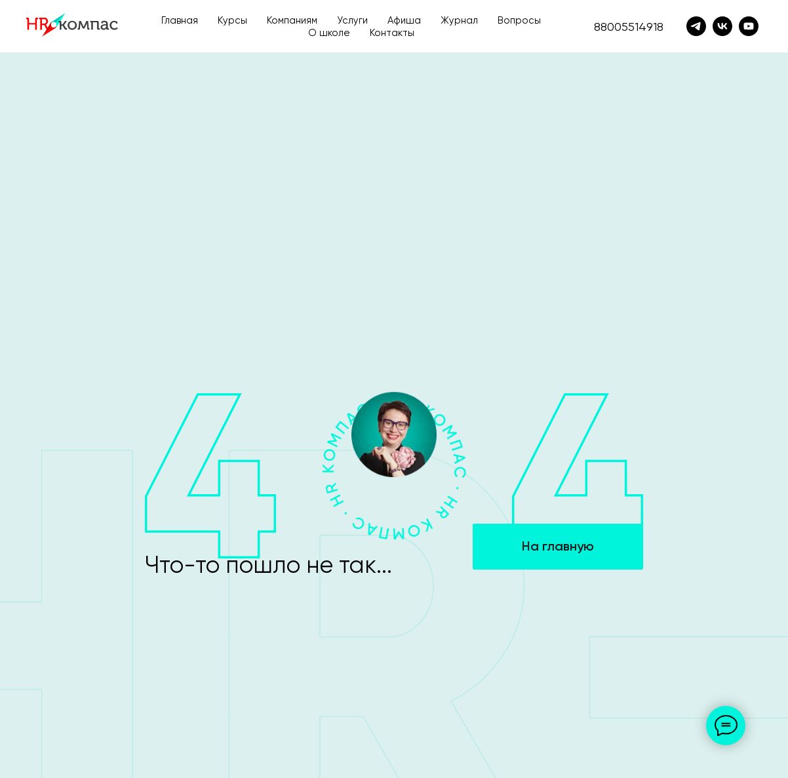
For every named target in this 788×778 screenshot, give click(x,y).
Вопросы (519, 20)
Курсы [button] (232, 20)
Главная (179, 20)
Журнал (459, 20)
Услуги (352, 20)
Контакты (392, 33)
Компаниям (292, 20)
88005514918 (628, 26)
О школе (329, 33)
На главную (558, 546)
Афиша (404, 20)
